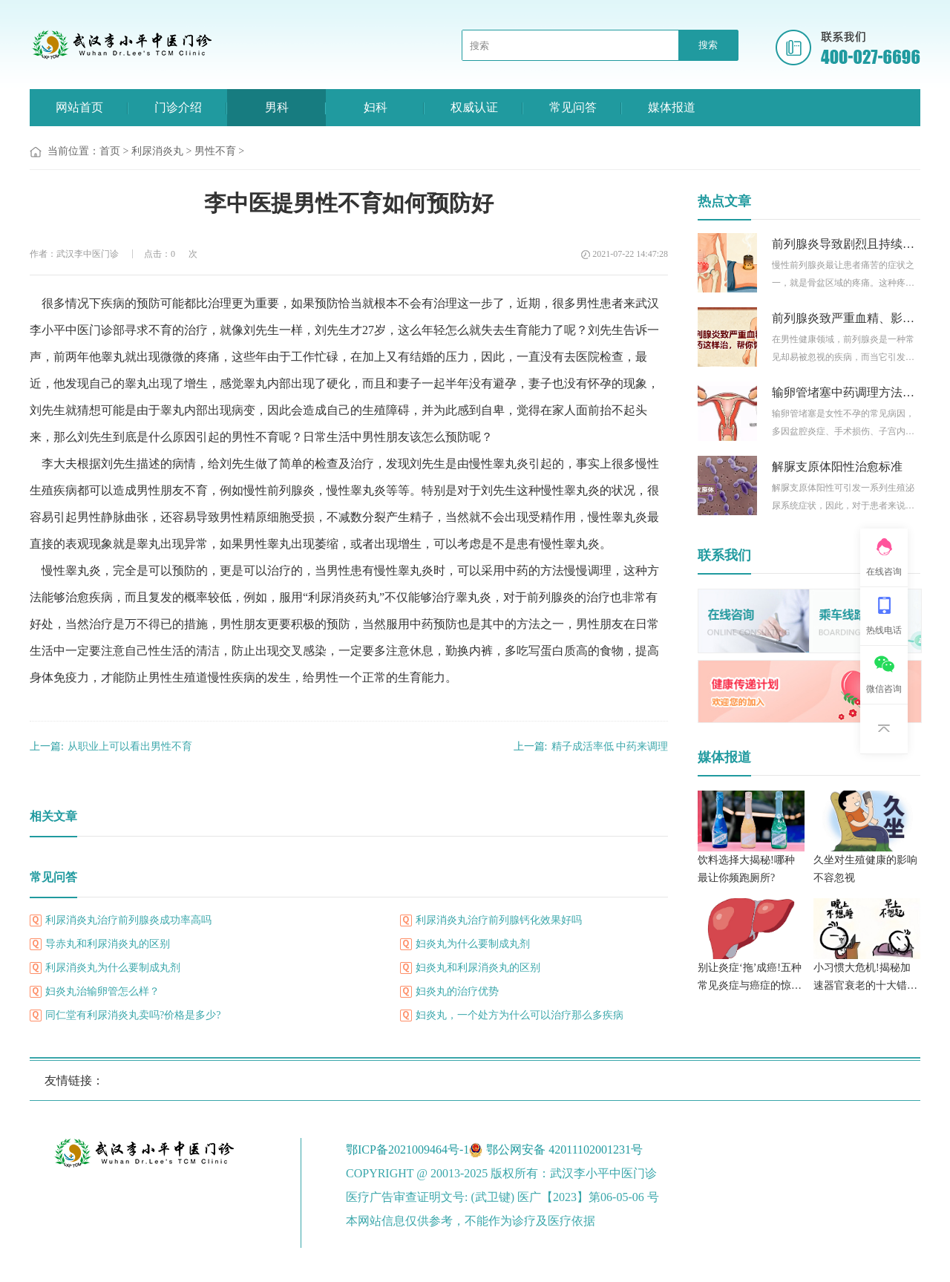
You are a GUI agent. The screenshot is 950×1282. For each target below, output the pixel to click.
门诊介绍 (178, 107)
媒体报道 (671, 107)
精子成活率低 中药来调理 (591, 746)
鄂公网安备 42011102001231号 (564, 1149)
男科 (277, 107)
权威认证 (474, 107)
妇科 (375, 107)
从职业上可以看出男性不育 (111, 746)
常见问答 (573, 107)
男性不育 (215, 151)
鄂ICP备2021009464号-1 (407, 1149)
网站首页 (79, 107)
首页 (109, 151)
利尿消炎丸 (157, 151)
